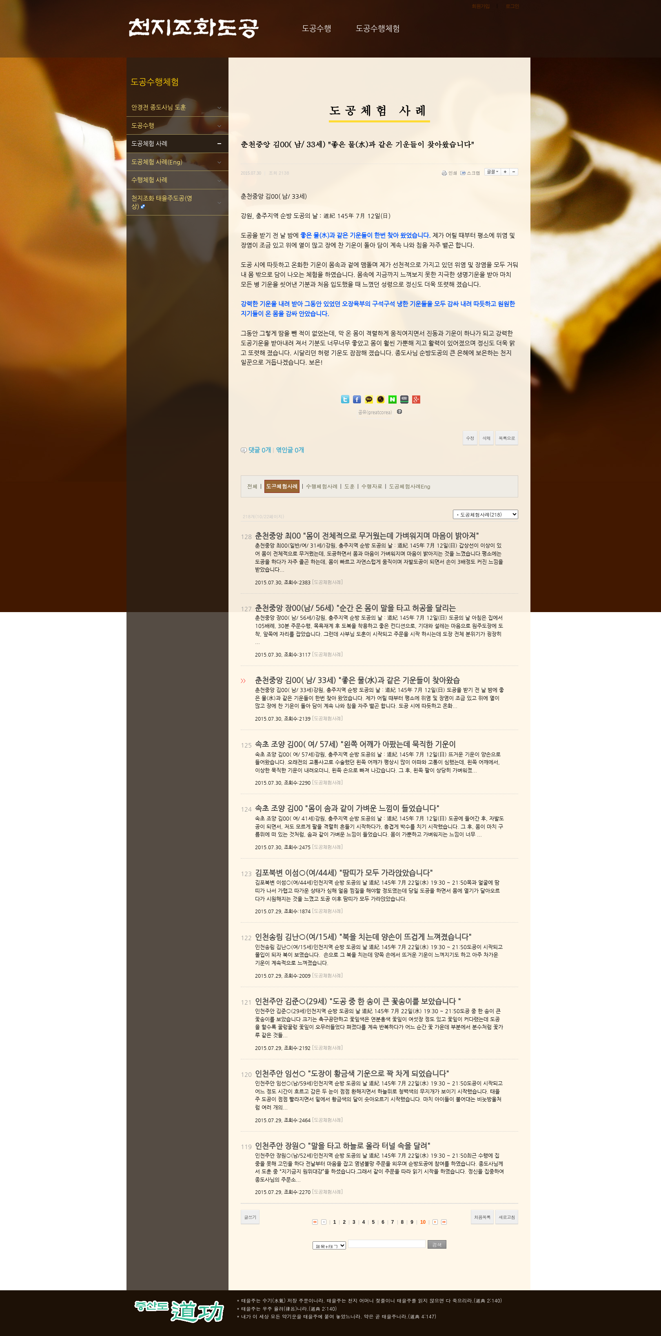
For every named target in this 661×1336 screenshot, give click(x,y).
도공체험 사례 (149, 143)
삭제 (486, 438)
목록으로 (507, 438)
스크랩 (470, 173)
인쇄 (450, 173)
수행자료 (372, 486)
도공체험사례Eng (409, 486)
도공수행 (142, 125)
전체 (252, 486)
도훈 (350, 486)
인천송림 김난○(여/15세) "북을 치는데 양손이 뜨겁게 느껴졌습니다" (363, 936)
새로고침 (507, 1217)
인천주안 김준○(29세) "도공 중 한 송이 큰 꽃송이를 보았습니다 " (358, 1001)
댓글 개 (259, 449)
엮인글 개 (290, 449)
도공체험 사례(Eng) (156, 161)
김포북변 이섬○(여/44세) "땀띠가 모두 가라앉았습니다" (344, 872)
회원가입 (481, 6)
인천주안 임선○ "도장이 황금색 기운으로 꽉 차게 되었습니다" (352, 1073)
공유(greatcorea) (375, 412)
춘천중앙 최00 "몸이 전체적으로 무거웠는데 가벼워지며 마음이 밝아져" (367, 535)
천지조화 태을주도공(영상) (161, 202)
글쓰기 (250, 1217)
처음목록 (482, 1217)
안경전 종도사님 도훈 (158, 107)
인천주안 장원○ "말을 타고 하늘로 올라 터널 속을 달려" (342, 1145)
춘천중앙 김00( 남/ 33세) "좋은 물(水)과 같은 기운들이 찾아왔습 (357, 680)
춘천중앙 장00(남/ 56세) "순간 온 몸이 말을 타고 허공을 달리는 (355, 608)
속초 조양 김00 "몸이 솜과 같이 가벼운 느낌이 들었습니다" (347, 808)
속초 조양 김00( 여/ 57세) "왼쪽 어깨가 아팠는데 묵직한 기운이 (355, 744)
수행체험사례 (322, 486)
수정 (470, 438)
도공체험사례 (282, 486)
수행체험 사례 (149, 179)
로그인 (512, 6)
